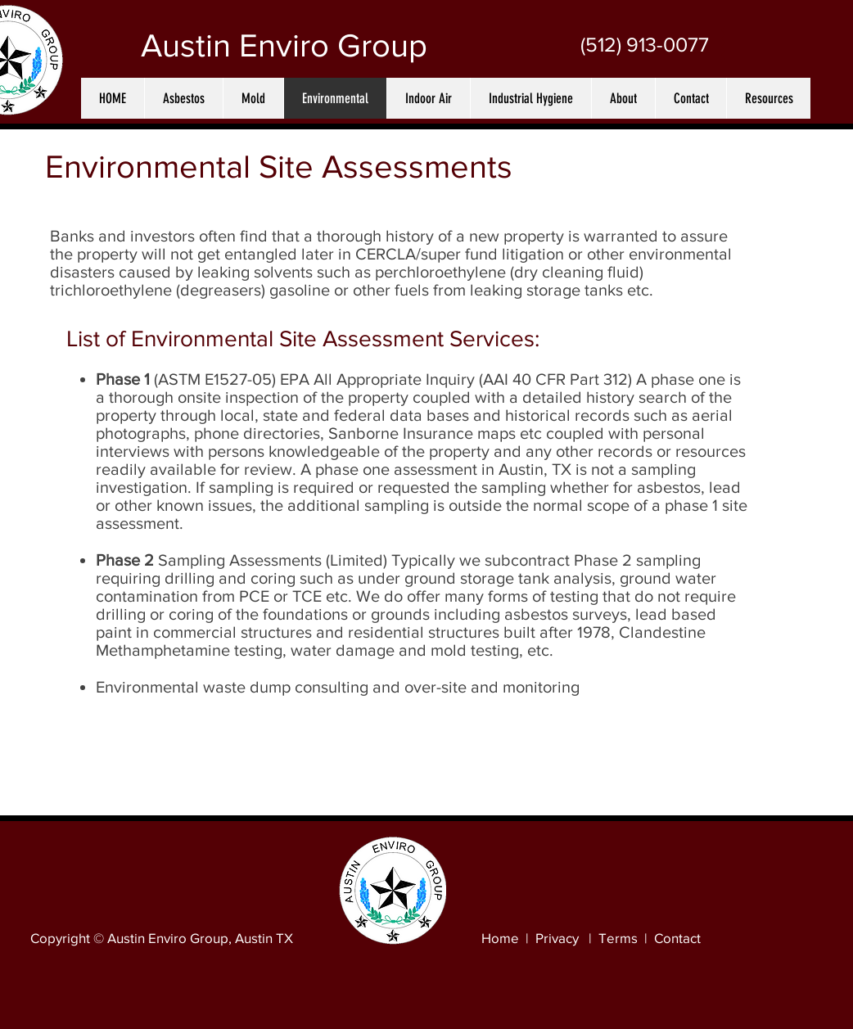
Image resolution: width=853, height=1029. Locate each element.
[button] (183, 98)
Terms (618, 938)
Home (500, 938)
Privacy (557, 938)
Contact (677, 938)
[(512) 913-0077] (644, 44)
